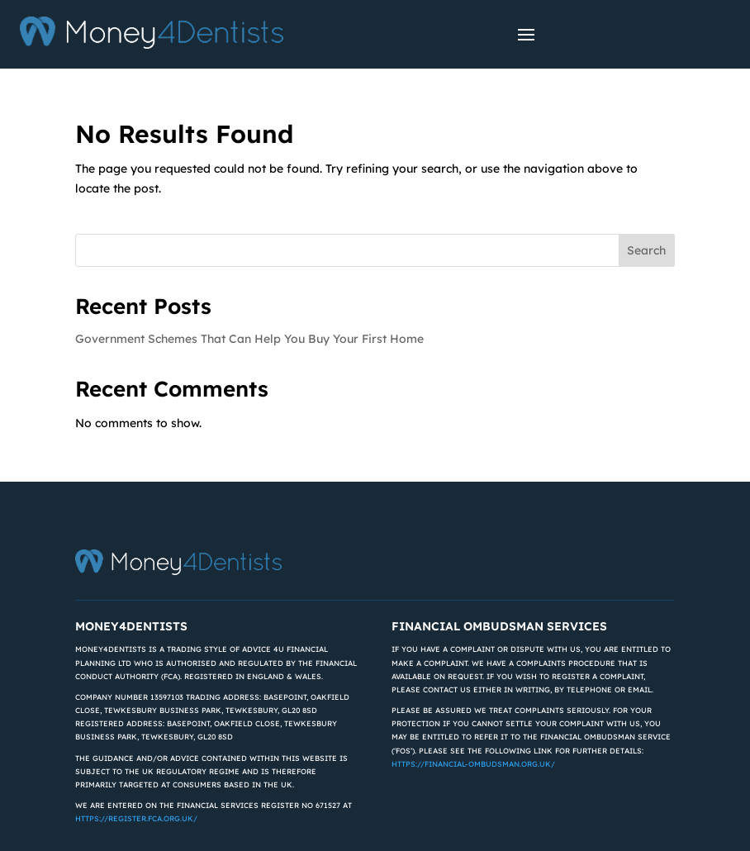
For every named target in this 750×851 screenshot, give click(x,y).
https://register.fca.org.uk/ (136, 818)
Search (646, 250)
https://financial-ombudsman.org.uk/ (473, 763)
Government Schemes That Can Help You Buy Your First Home (249, 338)
